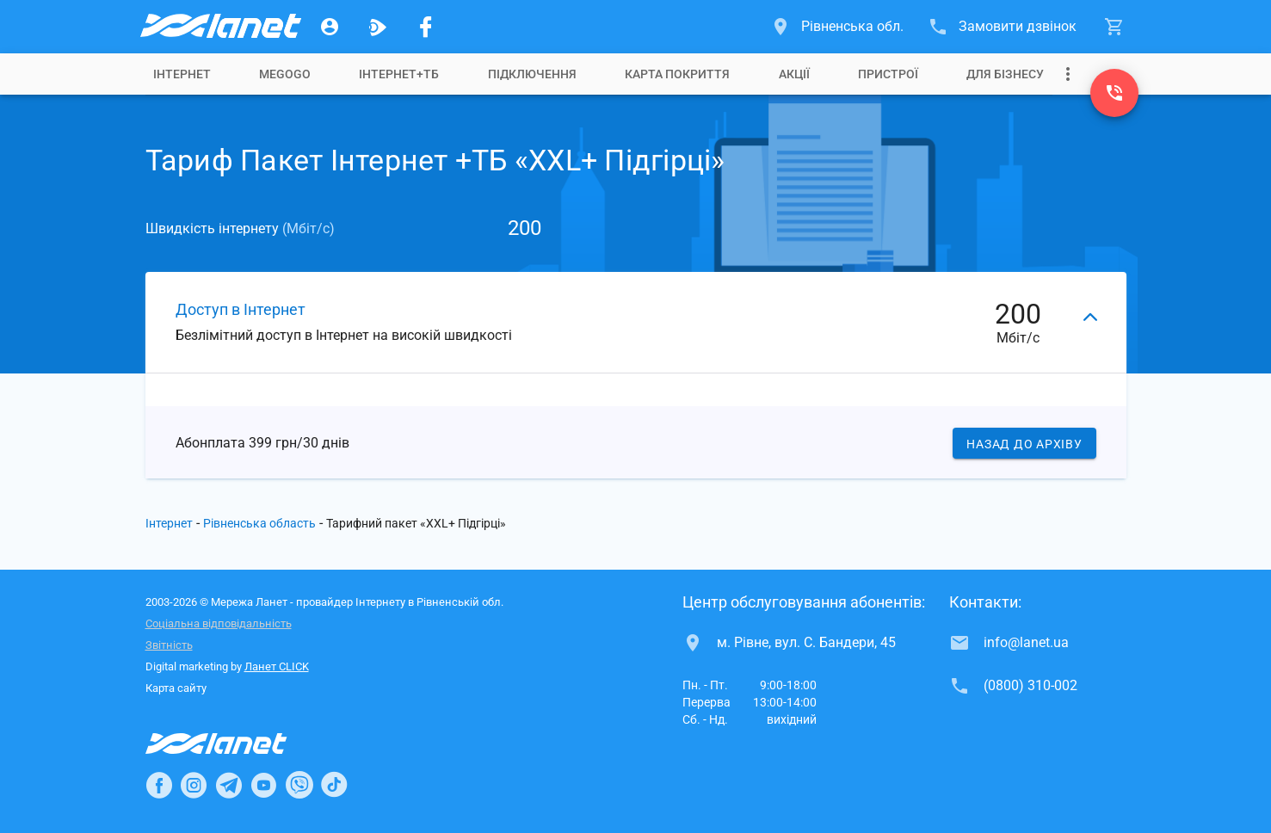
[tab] (182, 74)
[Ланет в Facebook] (159, 785)
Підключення (532, 74)
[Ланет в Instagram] (193, 785)
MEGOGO (285, 74)
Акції (794, 74)
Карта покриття (677, 74)
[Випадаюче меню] (1067, 74)
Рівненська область (259, 523)
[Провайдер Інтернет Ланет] (236, 743)
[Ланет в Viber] (299, 785)
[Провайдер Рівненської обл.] (219, 26)
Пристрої (888, 74)
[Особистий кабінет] (329, 26)
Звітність (169, 645)
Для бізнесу (1005, 74)
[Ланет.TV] (378, 26)
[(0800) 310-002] (1114, 93)
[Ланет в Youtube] (263, 785)
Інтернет (182, 74)
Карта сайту (176, 688)
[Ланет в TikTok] (334, 785)
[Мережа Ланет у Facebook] (426, 26)
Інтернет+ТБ (399, 74)
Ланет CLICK (276, 666)
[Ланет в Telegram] (229, 785)
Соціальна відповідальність (218, 623)
